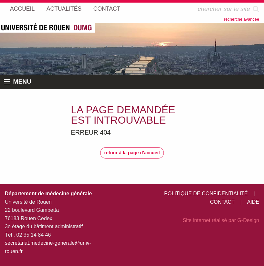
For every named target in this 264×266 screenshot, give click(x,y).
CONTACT (222, 202)
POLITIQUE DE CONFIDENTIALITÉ (206, 193)
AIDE (253, 202)
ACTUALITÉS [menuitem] (64, 8)
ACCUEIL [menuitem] (22, 8)
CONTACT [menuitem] (107, 8)
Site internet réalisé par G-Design (221, 220)
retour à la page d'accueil (132, 152)
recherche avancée (241, 19)
